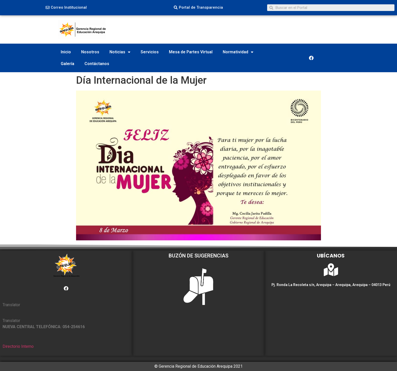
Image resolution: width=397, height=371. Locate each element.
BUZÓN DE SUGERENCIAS (198, 256)
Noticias (119, 52)
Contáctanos (96, 63)
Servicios (150, 52)
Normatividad (238, 52)
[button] (66, 8)
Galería (67, 63)
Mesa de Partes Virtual (191, 52)
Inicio (66, 52)
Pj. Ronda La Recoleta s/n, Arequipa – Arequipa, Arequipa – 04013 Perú (330, 285)
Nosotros (90, 52)
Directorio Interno (18, 346)
